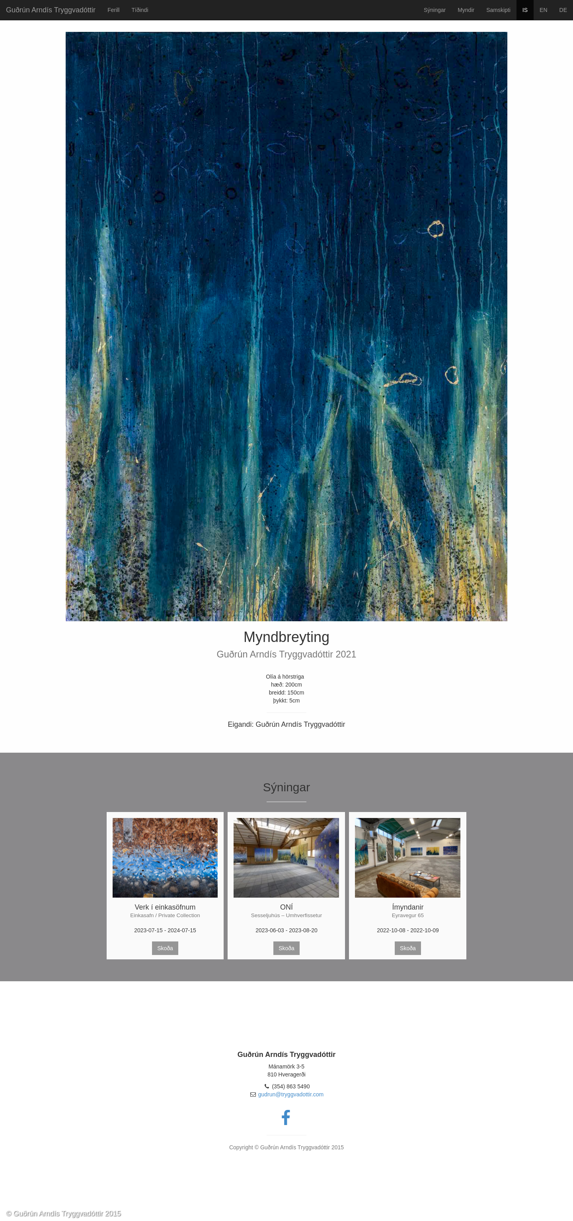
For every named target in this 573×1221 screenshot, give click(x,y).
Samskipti (498, 10)
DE (563, 10)
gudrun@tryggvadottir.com (291, 1094)
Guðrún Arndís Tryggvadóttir (51, 10)
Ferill (113, 10)
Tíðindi (139, 10)
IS (525, 10)
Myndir (466, 10)
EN (543, 10)
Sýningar (435, 10)
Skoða (165, 948)
